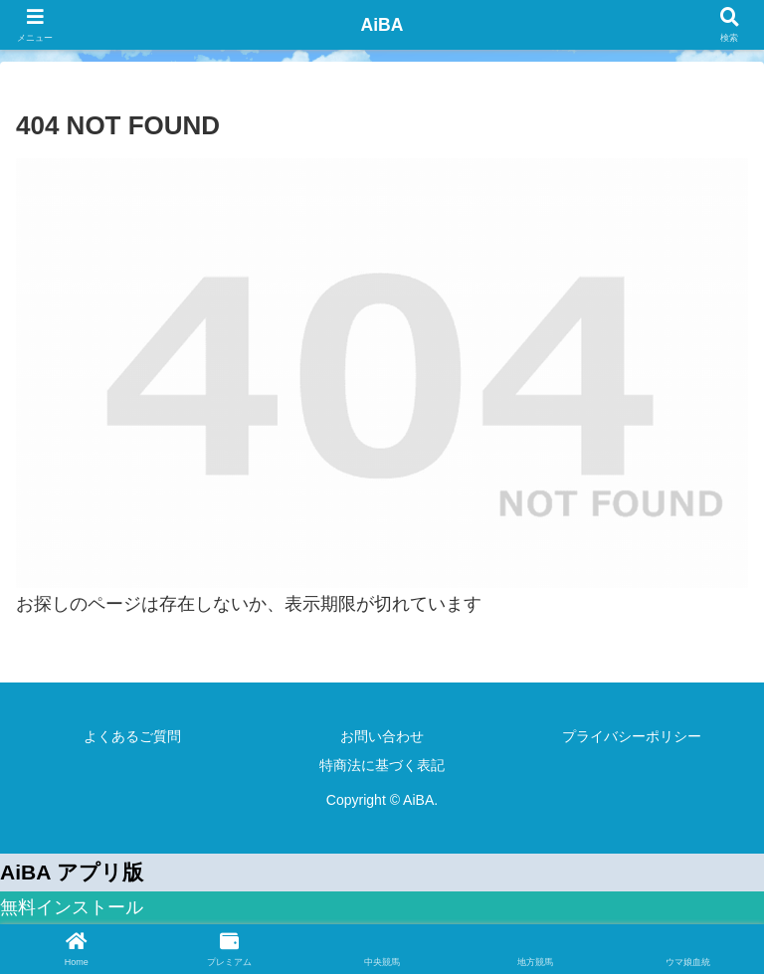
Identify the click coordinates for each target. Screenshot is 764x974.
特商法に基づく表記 (382, 765)
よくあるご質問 (132, 736)
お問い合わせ (382, 736)
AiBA (382, 25)
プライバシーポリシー (631, 736)
